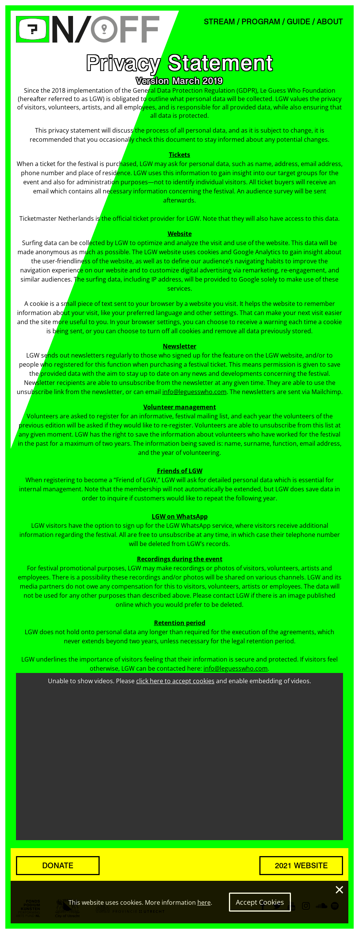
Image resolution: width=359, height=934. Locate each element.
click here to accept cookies (175, 681)
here (204, 902)
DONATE (57, 865)
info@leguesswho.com (194, 392)
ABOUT (330, 21)
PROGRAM (260, 21)
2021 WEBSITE (301, 865)
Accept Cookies (260, 902)
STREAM (219, 21)
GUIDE (298, 21)
